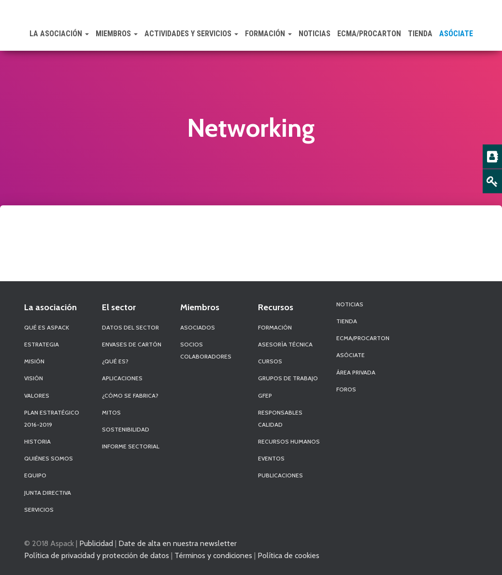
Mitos (111, 412)
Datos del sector (130, 327)
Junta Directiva (47, 492)
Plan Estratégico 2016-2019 (51, 418)
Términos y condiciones (213, 555)
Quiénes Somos (48, 458)
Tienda (420, 33)
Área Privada (355, 372)
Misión (34, 361)
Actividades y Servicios (191, 33)
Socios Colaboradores (205, 350)
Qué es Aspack (46, 327)
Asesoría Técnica (285, 344)
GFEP (265, 395)
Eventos (271, 458)
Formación (268, 33)
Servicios (39, 509)
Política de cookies (288, 555)
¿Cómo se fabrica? (130, 395)
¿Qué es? (115, 361)
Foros (346, 389)
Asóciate (456, 33)
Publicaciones (280, 475)
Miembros (117, 33)
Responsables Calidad (280, 418)
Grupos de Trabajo (288, 378)
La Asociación (59, 33)
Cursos (270, 361)
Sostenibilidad (125, 429)
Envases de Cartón (131, 344)
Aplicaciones (122, 378)
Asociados (197, 327)
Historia (37, 441)
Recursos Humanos (289, 441)
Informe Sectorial (130, 446)
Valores (36, 395)
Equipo (35, 475)
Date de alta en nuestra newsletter (177, 543)
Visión (33, 378)
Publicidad (96, 543)
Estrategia (41, 344)
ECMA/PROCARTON (369, 33)
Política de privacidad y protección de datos (96, 555)
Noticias (314, 33)
